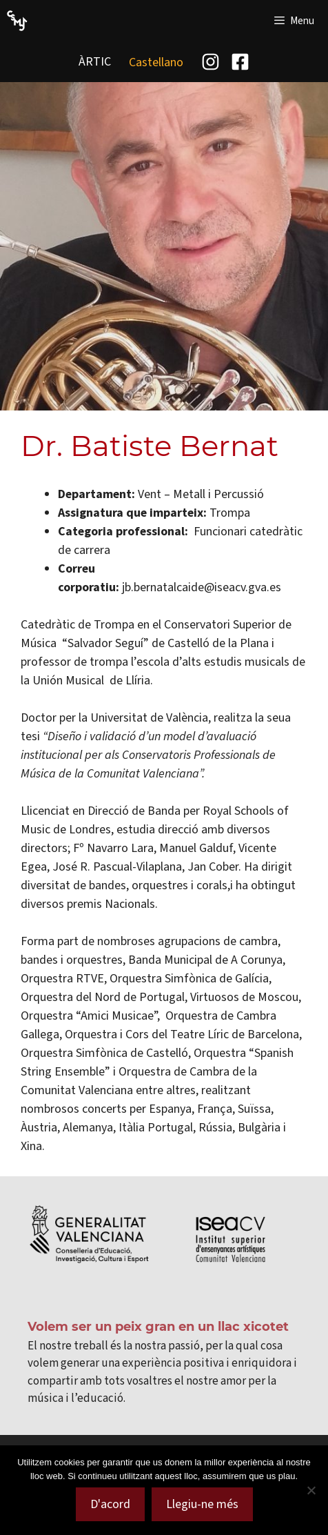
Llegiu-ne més (202, 1504)
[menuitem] (156, 61)
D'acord (110, 1504)
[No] (311, 1490)
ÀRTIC (95, 61)
